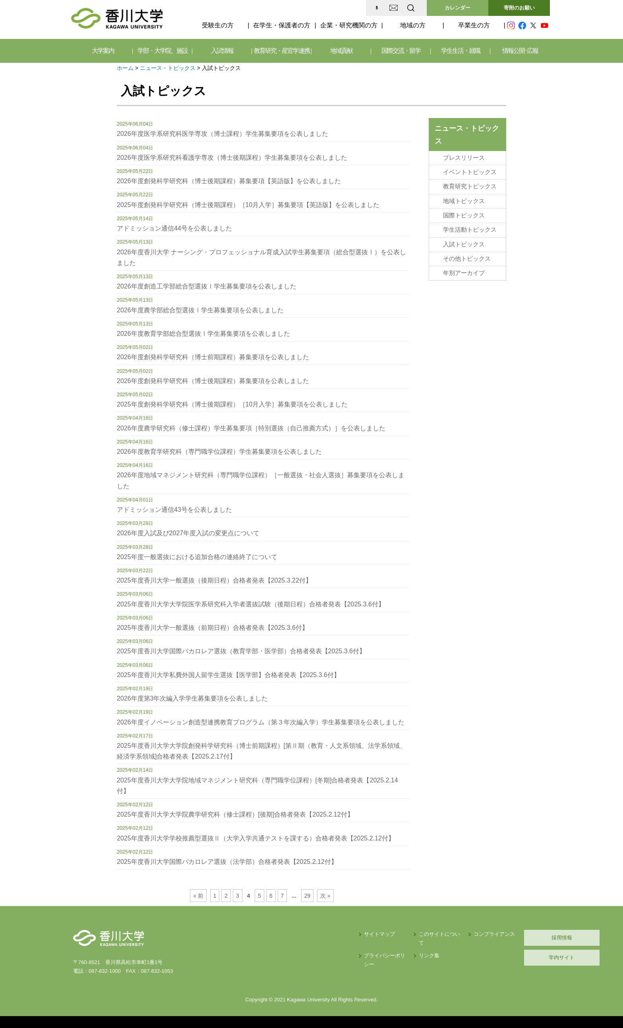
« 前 (198, 895)
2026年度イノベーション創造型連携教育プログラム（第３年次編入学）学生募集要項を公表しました (260, 722)
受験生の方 (218, 25)
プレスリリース (464, 158)
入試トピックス (464, 244)
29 (307, 895)
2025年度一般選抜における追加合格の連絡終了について (197, 557)
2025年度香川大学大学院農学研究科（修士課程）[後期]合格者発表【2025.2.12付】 (235, 814)
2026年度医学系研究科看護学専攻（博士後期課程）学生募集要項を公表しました (232, 157)
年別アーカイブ (464, 273)
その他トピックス (467, 259)
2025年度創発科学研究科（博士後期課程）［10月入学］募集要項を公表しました (232, 404)
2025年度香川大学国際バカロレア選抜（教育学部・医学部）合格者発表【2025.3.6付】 (241, 651)
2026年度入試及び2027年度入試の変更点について (188, 533)
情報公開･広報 (520, 50)
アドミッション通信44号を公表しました (174, 228)
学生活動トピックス (470, 230)
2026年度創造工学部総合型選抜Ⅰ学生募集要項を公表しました (206, 286)
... (294, 895)
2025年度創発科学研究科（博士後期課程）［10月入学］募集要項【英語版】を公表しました (248, 204)
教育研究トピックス (470, 186)
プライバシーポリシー (310, 947)
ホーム (125, 68)
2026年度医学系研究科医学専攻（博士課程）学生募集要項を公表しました (222, 133)
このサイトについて (372, 934)
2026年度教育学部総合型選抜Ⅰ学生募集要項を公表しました (203, 333)
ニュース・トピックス (167, 68)
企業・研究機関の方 (348, 25)
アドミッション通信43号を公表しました (174, 509)
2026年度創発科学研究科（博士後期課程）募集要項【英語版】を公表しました (229, 181)
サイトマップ (299, 934)
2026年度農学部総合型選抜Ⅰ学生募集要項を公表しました (200, 310)
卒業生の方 (474, 25)
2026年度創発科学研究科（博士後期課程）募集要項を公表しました (213, 381)
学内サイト (512, 957)
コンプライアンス (434, 934)
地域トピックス (464, 201)
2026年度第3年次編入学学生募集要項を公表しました (192, 698)
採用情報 (512, 938)
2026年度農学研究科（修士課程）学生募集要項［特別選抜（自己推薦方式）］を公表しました (251, 428)
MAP (317, 8)
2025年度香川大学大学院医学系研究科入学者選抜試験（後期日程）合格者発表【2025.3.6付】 (251, 604)
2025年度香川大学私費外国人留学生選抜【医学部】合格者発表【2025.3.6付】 (228, 675)
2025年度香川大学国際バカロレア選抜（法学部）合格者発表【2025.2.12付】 (227, 861)
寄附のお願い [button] (519, 8)
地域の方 (413, 25)
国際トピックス (464, 215)
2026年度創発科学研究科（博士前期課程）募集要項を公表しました (213, 357)
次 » (325, 895)
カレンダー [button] (457, 8)
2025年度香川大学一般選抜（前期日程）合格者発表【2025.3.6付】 (212, 627)
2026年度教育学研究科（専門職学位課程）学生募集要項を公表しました (219, 451)
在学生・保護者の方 (281, 25)
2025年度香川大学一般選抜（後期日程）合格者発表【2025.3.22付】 (214, 580)
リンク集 (359, 947)
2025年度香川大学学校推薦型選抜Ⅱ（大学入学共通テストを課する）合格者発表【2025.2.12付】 (256, 838)
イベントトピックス (470, 172)
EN (379, 8)
